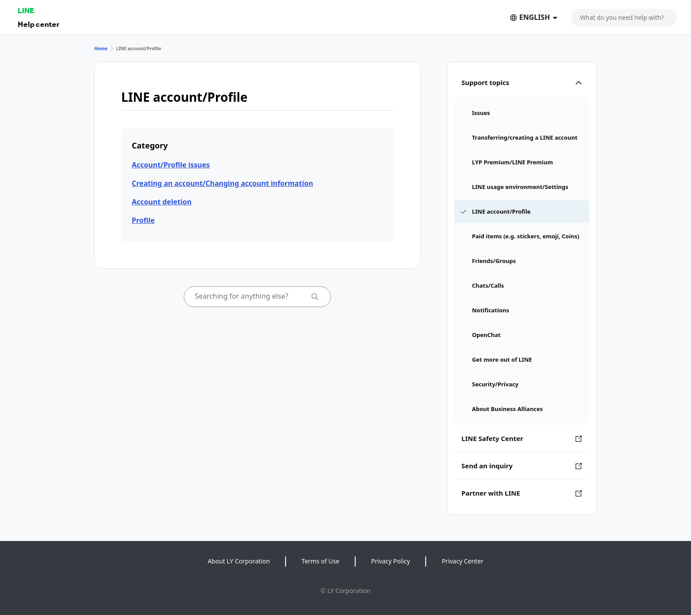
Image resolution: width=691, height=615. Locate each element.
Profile (143, 220)
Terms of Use (320, 561)
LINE (26, 10)
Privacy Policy (390, 561)
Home (101, 48)
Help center (38, 24)
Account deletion (162, 202)
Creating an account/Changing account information (222, 183)
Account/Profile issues (171, 165)
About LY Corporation (239, 561)
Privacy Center (462, 561)
